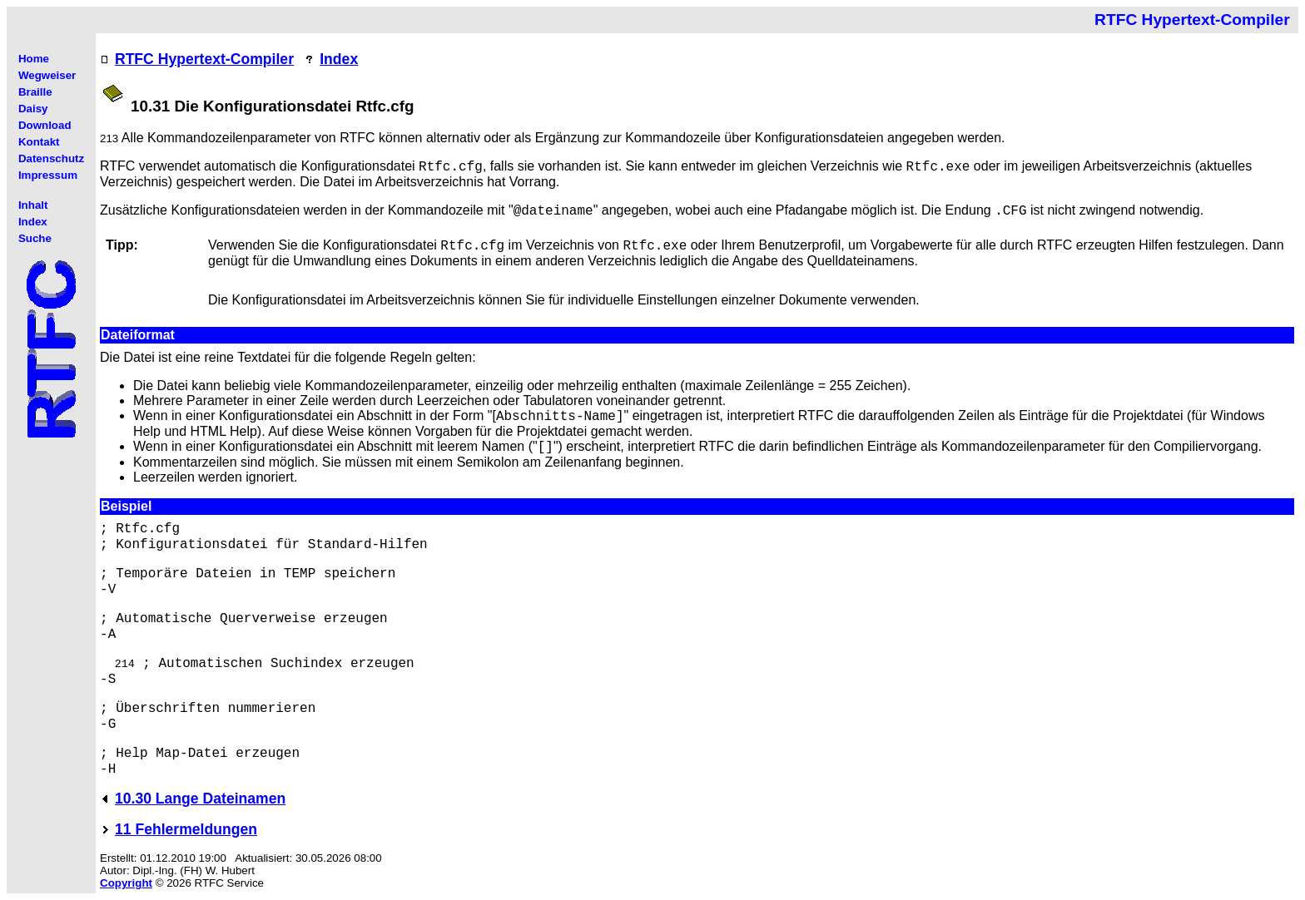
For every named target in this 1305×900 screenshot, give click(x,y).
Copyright (126, 883)
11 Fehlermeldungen (186, 829)
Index (339, 59)
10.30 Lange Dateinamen (200, 798)
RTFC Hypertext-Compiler (204, 59)
